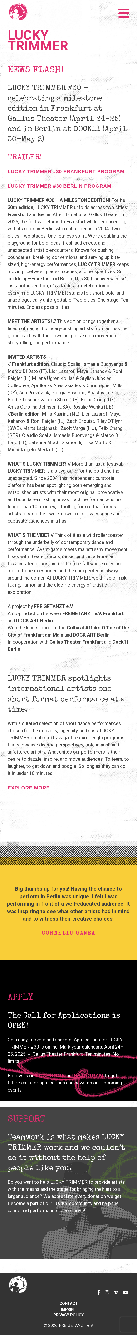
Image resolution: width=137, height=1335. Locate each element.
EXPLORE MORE (29, 787)
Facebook (96, 1289)
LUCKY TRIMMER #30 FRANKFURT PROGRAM (66, 171)
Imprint (68, 1309)
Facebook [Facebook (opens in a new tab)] (50, 1075)
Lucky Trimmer (38, 40)
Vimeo (114, 1289)
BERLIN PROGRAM (87, 186)
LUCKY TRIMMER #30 (35, 186)
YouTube (125, 1289)
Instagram (87, 1075)
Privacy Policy (69, 1315)
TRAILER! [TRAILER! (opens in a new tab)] (25, 158)
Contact (68, 1303)
